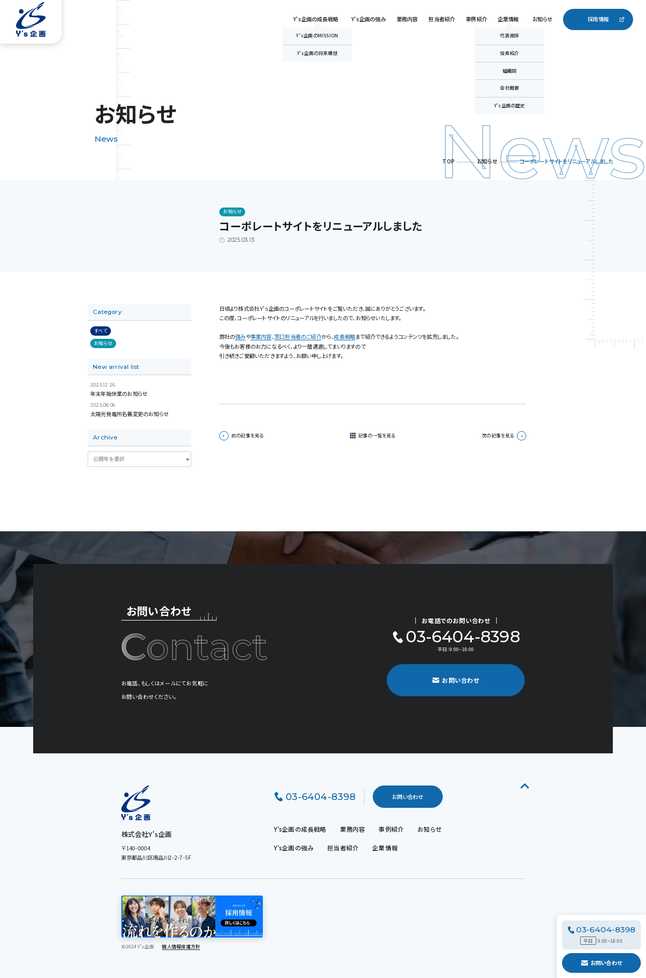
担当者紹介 (441, 19)
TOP (448, 161)
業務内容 (407, 19)
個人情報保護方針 (181, 946)
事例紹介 (476, 19)
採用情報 (598, 19)
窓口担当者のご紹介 (297, 336)
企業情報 (508, 19)
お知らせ (542, 19)
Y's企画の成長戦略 (315, 19)
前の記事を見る (241, 435)
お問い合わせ (601, 963)
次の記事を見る (504, 435)
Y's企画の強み (369, 19)
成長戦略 (344, 336)
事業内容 (261, 336)
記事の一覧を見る (377, 435)
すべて (100, 330)
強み (240, 336)
